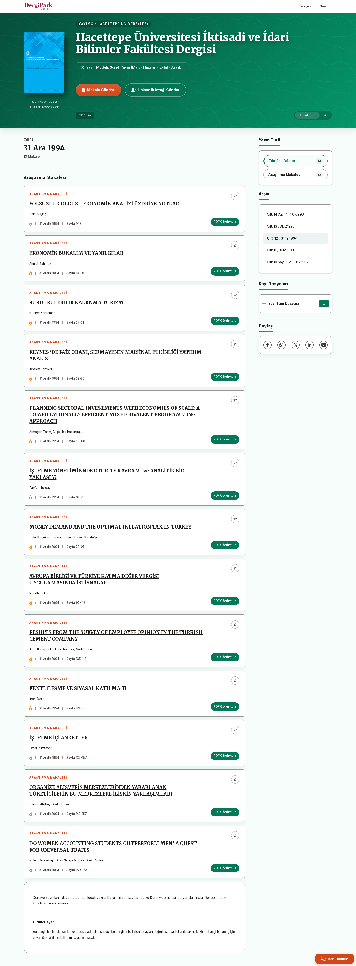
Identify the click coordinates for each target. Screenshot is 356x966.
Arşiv (264, 193)
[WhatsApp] (281, 345)
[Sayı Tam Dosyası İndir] (324, 303)
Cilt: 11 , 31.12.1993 (280, 250)
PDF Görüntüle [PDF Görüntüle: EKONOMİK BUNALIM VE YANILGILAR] (224, 271)
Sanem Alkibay (40, 807)
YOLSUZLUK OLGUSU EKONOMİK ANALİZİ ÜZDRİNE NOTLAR (104, 204)
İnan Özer (37, 701)
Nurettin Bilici (39, 595)
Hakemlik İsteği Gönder (155, 89)
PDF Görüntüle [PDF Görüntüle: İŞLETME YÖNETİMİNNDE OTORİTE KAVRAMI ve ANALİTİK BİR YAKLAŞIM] (224, 497)
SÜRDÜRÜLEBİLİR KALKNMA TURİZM (77, 303)
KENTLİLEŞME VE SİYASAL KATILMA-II (78, 691)
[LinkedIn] (309, 345)
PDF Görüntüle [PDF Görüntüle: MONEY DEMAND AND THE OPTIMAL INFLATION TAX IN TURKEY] (224, 547)
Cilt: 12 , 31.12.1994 (282, 238)
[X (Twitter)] (296, 345)
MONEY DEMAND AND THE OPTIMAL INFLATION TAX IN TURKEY (111, 529)
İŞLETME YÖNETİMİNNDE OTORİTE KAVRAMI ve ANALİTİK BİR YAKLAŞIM (107, 475)
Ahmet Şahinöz (41, 264)
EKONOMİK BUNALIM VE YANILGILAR (77, 254)
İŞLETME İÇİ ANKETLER (59, 741)
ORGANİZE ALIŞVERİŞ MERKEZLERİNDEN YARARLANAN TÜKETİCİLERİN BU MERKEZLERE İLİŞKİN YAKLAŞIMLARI (101, 794)
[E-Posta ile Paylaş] (323, 345)
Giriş (323, 6)
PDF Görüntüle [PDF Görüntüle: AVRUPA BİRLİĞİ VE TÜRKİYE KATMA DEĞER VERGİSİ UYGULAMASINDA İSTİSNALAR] (224, 603)
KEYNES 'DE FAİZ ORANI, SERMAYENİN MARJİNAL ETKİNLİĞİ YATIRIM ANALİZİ (116, 356)
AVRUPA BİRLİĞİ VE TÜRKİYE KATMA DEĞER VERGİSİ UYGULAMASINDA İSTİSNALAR (94, 581)
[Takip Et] (307, 115)
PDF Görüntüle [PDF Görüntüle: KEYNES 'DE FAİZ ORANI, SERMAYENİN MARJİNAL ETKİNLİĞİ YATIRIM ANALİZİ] (224, 377)
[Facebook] (267, 345)
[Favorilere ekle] (235, 196)
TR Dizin (85, 115)
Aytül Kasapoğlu (41, 652)
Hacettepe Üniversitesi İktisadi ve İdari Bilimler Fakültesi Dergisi (182, 43)
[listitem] (295, 161)
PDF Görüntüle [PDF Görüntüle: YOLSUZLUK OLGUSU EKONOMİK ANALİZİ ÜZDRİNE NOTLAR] (224, 222)
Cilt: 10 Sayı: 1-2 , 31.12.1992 (288, 262)
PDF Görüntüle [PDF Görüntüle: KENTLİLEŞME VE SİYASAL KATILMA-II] (224, 709)
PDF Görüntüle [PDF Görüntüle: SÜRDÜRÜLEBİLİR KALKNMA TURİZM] (224, 321)
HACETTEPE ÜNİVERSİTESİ (122, 24)
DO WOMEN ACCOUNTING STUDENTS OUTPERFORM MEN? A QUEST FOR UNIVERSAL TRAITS (113, 850)
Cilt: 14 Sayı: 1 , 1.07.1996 (285, 214)
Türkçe (305, 6)
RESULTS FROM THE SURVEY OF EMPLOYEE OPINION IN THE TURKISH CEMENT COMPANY (116, 638)
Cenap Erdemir (62, 539)
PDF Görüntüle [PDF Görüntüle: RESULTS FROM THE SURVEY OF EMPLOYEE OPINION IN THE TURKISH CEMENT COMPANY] (224, 659)
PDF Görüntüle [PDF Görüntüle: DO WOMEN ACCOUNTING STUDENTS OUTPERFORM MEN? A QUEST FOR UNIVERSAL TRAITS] (224, 871)
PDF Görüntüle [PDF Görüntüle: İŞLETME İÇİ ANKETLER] (224, 759)
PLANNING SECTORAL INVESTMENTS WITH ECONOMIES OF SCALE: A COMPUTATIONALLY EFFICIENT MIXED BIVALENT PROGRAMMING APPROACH (115, 416)
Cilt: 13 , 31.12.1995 (281, 226)
